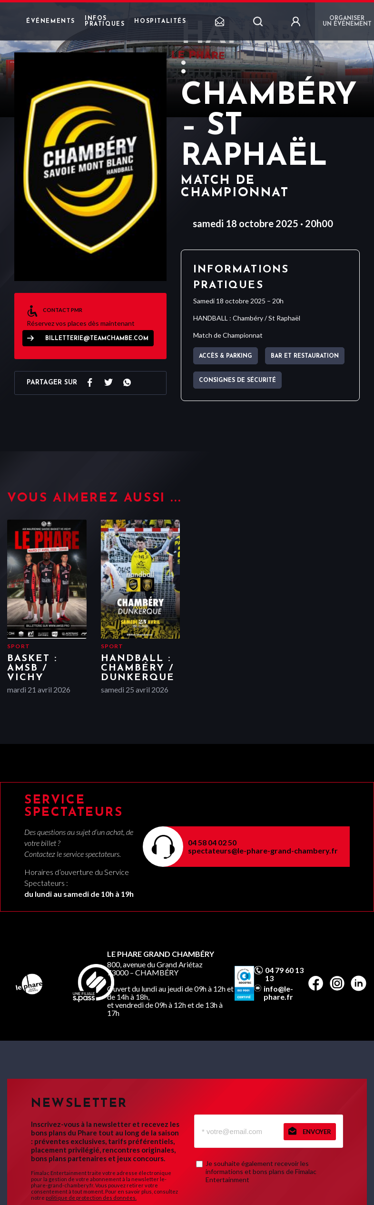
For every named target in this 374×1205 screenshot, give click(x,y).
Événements (50, 21)
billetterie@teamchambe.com (96, 338)
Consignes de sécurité (237, 380)
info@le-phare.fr (278, 992)
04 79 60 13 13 (284, 974)
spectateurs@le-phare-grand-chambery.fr (263, 850)
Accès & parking (225, 356)
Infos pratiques (105, 21)
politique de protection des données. (91, 1198)
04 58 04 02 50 (212, 842)
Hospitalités (160, 21)
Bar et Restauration (305, 356)
